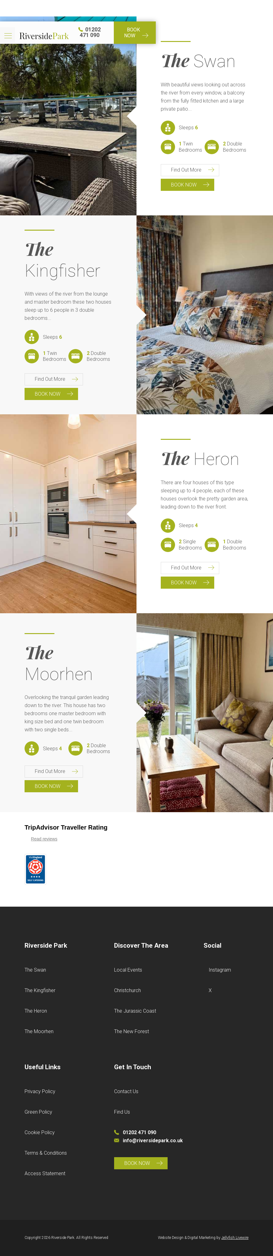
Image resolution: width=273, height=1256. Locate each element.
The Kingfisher (40, 990)
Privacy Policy (40, 1091)
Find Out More (186, 170)
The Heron (36, 1011)
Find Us (122, 1112)
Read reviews (44, 838)
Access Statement (45, 1173)
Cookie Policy (40, 1132)
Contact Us (126, 1091)
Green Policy (38, 1112)
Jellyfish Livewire (234, 1237)
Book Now (242, 8)
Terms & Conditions (46, 1153)
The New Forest (131, 1031)
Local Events (128, 970)
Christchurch (127, 990)
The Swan (35, 970)
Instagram (220, 970)
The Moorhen (39, 1031)
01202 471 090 (195, 8)
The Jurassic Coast (135, 1011)
